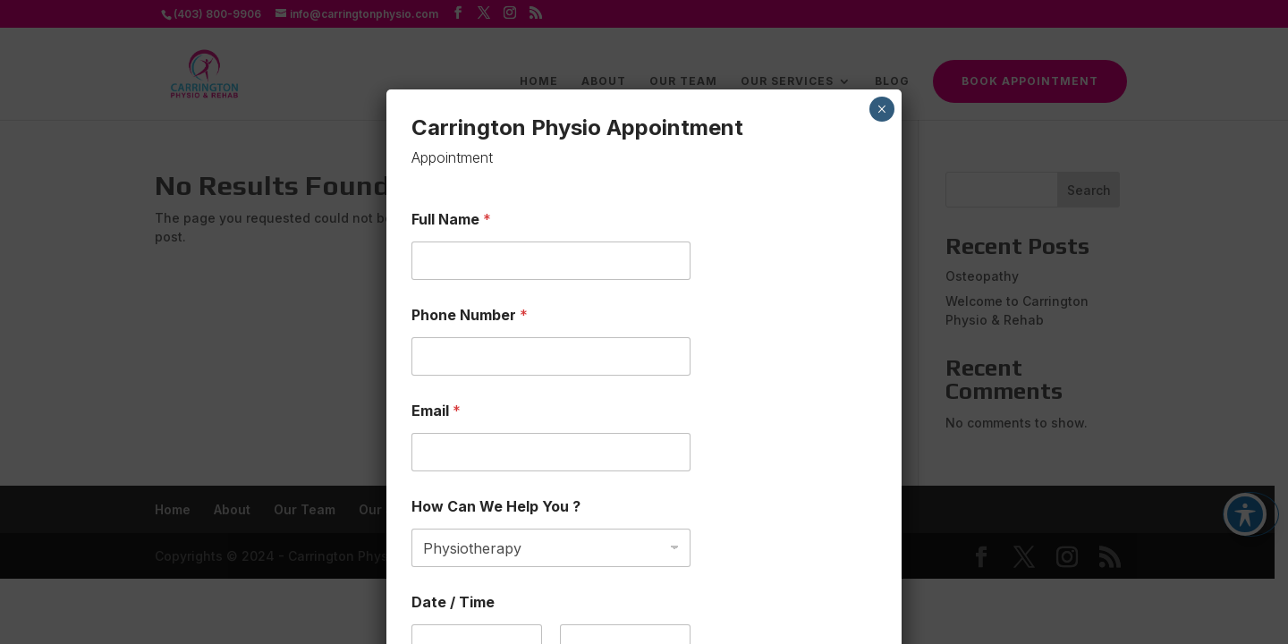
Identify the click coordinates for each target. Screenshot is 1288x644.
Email (436, 410)
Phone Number (469, 315)
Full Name (451, 219)
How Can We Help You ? (495, 506)
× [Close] (881, 109)
